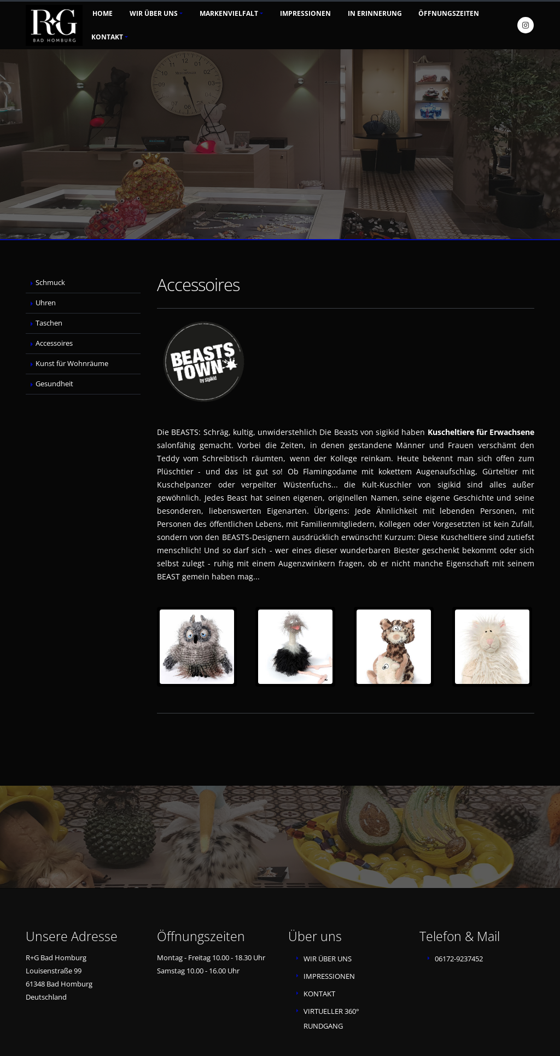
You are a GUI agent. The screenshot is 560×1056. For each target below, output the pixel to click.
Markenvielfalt (229, 13)
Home (102, 13)
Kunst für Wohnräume (72, 363)
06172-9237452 (459, 959)
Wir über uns (154, 13)
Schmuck (50, 282)
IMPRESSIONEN (329, 976)
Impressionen (305, 13)
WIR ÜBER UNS (328, 959)
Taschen (49, 323)
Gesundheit (54, 383)
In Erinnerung (375, 13)
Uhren (46, 302)
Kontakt (107, 37)
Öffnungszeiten (448, 13)
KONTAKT (319, 994)
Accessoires (54, 343)
